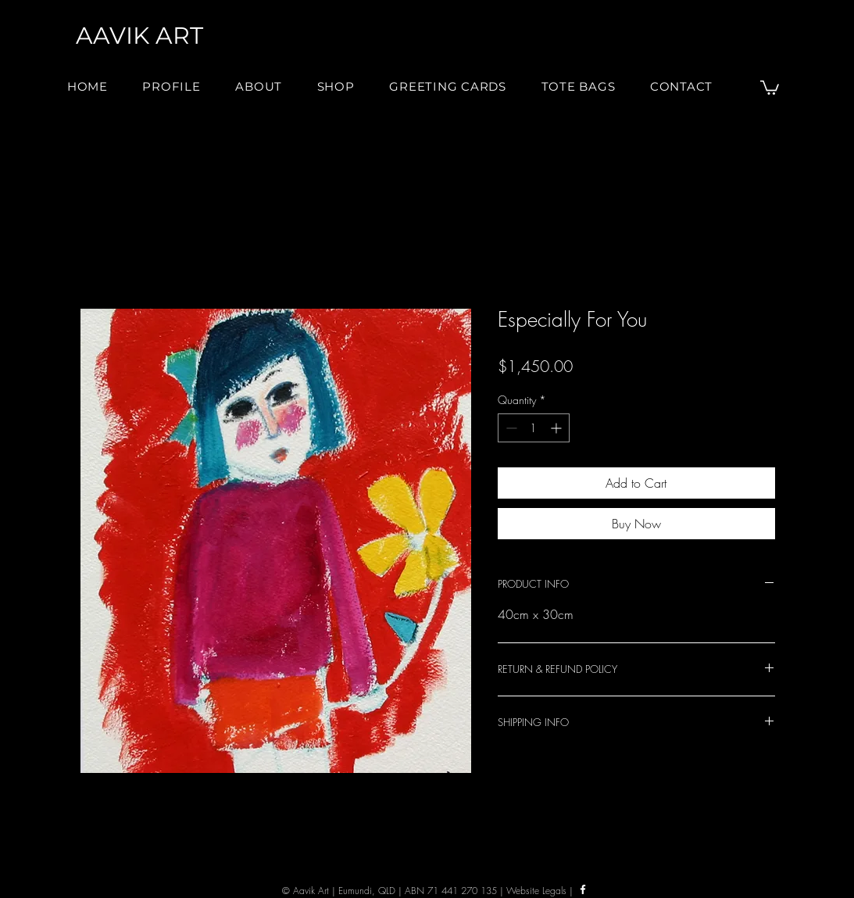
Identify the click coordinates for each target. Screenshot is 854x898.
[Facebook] (583, 889)
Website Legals (536, 890)
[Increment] (557, 428)
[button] (258, 86)
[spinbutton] (534, 428)
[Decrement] (510, 428)
